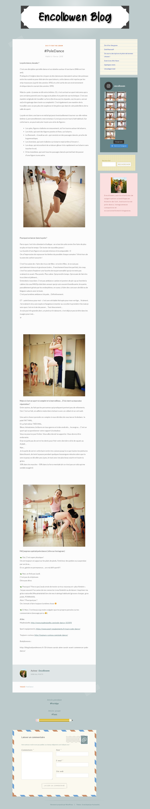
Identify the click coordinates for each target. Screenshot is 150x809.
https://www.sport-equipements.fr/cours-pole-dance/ (58, 629)
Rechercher (106, 141)
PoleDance (29, 687)
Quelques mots (109, 65)
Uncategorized (109, 69)
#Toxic (54, 712)
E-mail (59, 760)
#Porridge (54, 701)
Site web (59, 771)
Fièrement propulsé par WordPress (61, 804)
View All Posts (37, 674)
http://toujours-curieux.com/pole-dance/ (51, 635)
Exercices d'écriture (111, 61)
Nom (58, 750)
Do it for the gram (54, 46)
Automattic (96, 804)
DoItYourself (109, 49)
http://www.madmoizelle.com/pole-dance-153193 (51, 623)
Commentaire (27, 750)
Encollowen (44, 670)
